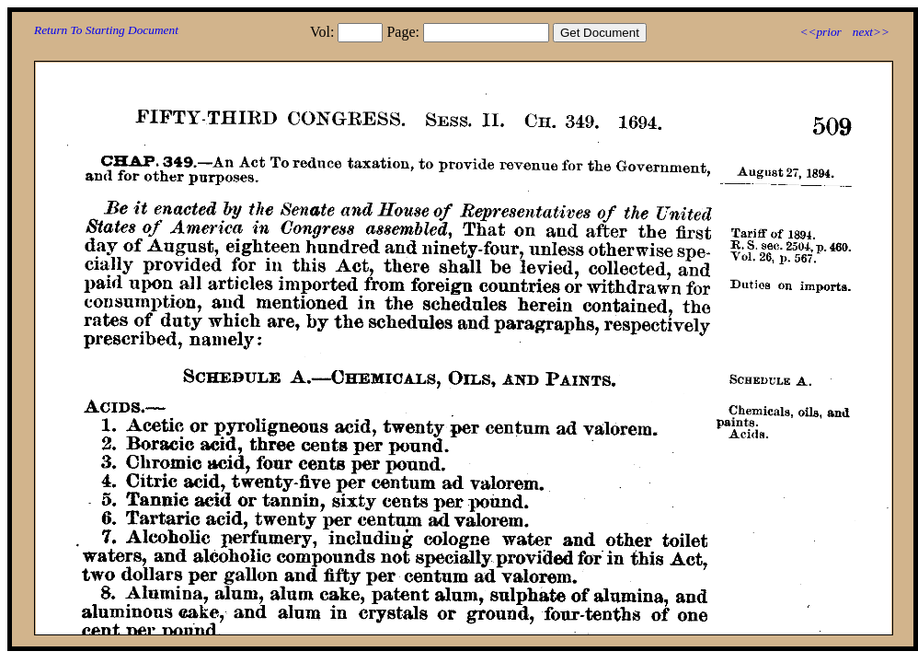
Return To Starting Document (106, 30)
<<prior (820, 32)
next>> (871, 32)
